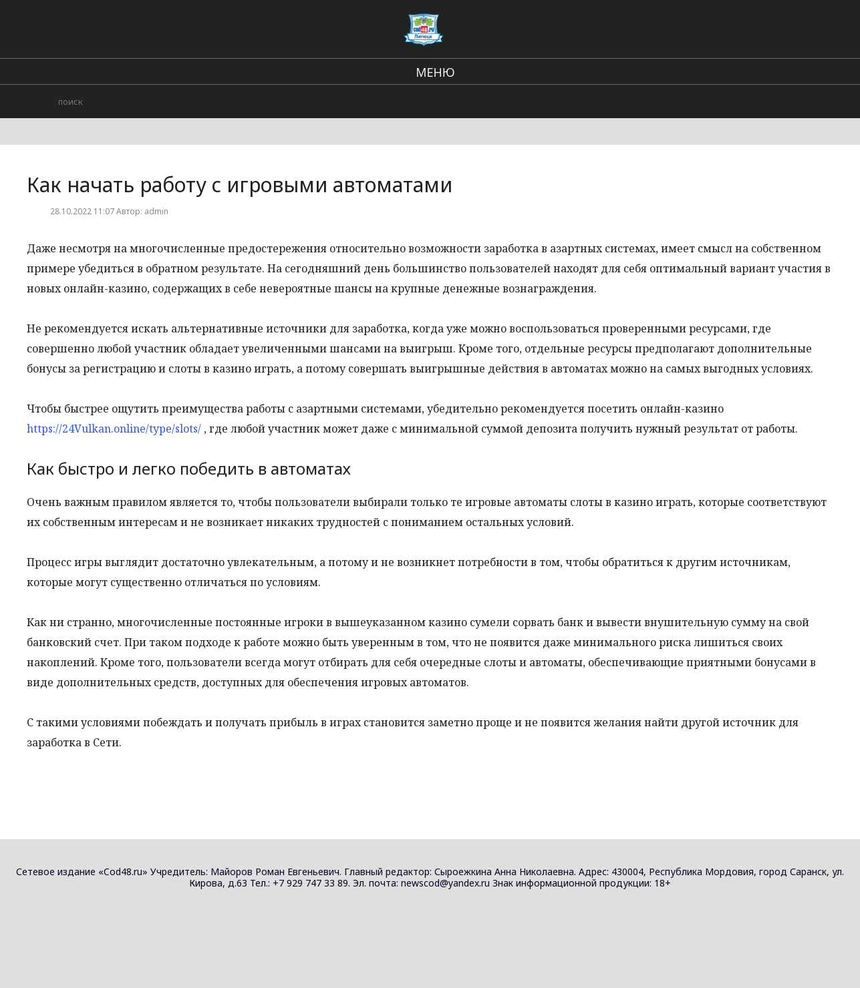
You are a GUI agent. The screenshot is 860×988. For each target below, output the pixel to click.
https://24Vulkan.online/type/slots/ (114, 428)
